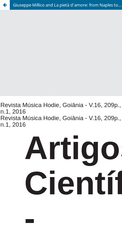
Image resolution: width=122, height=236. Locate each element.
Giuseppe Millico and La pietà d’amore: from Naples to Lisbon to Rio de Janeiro (67, 5)
